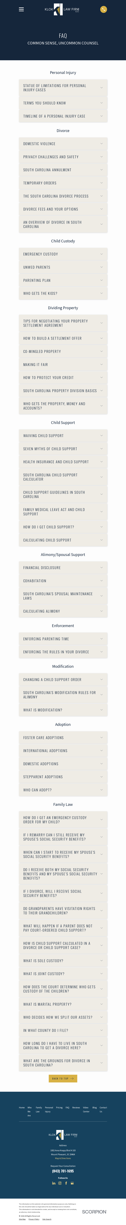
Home (22, 1107)
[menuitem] (22, 1219)
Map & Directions (63, 1158)
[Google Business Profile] (72, 1183)
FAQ (67, 1107)
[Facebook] (66, 1183)
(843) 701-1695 (63, 1170)
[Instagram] (60, 1183)
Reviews (76, 1107)
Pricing (59, 1107)
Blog (94, 1107)
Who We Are (30, 1111)
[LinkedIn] (53, 1183)
